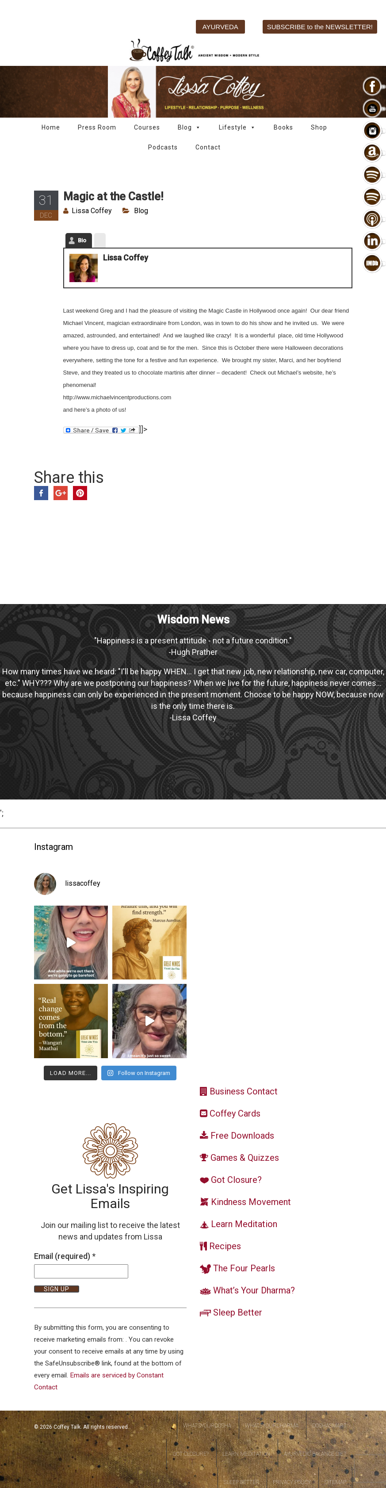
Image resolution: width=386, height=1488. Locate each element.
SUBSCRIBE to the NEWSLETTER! (320, 27)
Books (283, 127)
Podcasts (163, 147)
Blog (189, 128)
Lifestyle (237, 128)
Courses (147, 127)
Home (51, 127)
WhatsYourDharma (271, 1426)
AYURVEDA (220, 27)
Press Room (97, 127)
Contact (208, 147)
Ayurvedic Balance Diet (315, 1454)
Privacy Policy (292, 1482)
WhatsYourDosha (207, 1426)
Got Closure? (190, 1454)
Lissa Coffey (92, 211)
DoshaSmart (329, 1426)
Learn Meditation (246, 1454)
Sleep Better (241, 1482)
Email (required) (65, 1256)
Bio (82, 240)
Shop (319, 127)
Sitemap (335, 1482)
